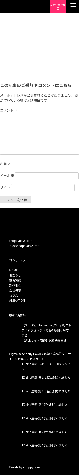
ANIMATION (17, 300)
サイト (5, 187)
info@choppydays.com (24, 246)
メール (7, 175)
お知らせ (15, 275)
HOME (13, 270)
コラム (13, 295)
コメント (9, 110)
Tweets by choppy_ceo (24, 467)
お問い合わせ (58, 6)
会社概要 (15, 290)
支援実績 (15, 280)
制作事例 (15, 285)
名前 (5, 163)
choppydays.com (20, 241)
